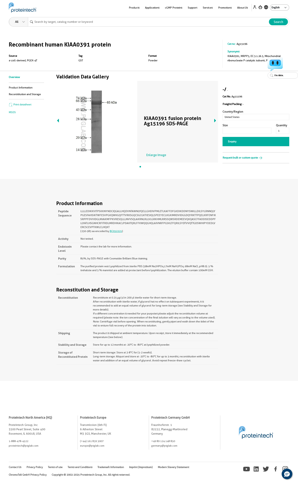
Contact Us (15, 467)
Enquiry (232, 141)
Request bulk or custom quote (242, 157)
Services (208, 7)
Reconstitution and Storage (25, 94)
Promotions (225, 7)
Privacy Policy (34, 467)
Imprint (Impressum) (141, 467)
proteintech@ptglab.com (23, 445)
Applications (152, 7)
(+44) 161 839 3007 (92, 441)
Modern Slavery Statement (173, 467)
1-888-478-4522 (18, 441)
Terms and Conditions (80, 467)
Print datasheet (20, 104)
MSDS (12, 112)
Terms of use (55, 467)
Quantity (281, 125)
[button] (287, 474)
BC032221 (116, 231)
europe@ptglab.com (92, 445)
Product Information (20, 87)
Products (134, 7)
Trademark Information (110, 467)
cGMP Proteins (173, 7)
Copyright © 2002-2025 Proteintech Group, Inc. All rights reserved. (91, 474)
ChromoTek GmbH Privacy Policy (28, 474)
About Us (242, 7)
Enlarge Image (156, 155)
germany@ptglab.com (164, 445)
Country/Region (233, 111)
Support (192, 7)
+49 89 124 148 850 (163, 441)
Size (225, 125)
